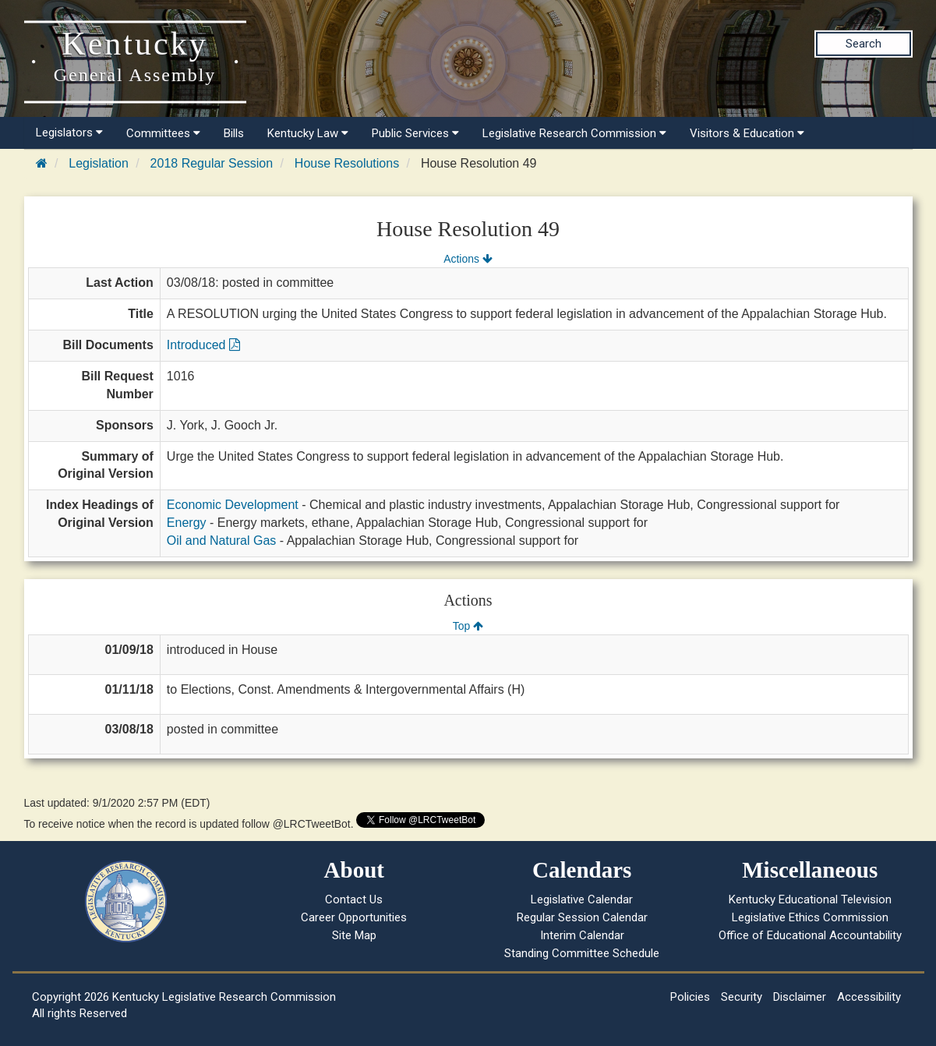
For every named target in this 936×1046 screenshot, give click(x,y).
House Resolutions (347, 163)
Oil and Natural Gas (222, 540)
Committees (163, 133)
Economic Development (232, 504)
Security (741, 997)
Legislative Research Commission (574, 133)
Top (468, 626)
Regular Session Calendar (582, 917)
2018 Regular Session (211, 163)
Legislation (99, 163)
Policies (690, 997)
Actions (467, 259)
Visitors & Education (747, 133)
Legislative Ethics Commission (810, 917)
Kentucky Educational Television (810, 899)
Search (863, 44)
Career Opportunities (354, 917)
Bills (234, 133)
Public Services (415, 133)
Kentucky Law (307, 133)
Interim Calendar (582, 935)
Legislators (69, 132)
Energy (187, 522)
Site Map (354, 935)
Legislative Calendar (582, 899)
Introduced (203, 345)
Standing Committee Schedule (581, 953)
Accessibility (869, 997)
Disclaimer (799, 997)
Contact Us (354, 899)
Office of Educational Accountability (810, 935)
